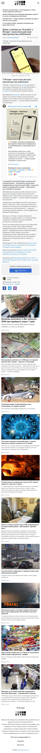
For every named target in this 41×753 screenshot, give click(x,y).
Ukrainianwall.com (23, 750)
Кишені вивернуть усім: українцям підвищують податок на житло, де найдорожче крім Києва (20, 15)
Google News (20, 270)
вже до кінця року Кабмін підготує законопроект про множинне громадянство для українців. (20, 245)
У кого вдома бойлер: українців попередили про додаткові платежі (18, 24)
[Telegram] (9, 288)
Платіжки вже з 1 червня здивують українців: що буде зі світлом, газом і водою (20, 19)
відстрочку (16, 94)
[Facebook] (4, 288)
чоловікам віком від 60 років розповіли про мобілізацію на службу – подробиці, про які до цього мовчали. (19, 252)
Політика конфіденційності (20, 737)
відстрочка (9, 284)
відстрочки (23, 85)
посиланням (7, 91)
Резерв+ (17, 284)
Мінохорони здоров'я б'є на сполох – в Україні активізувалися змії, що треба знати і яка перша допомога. (20, 260)
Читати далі (20, 708)
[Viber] (15, 288)
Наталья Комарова (12, 37)
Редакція (20, 741)
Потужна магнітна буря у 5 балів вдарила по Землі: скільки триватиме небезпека (19, 10)
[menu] (2, 3)
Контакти (20, 745)
